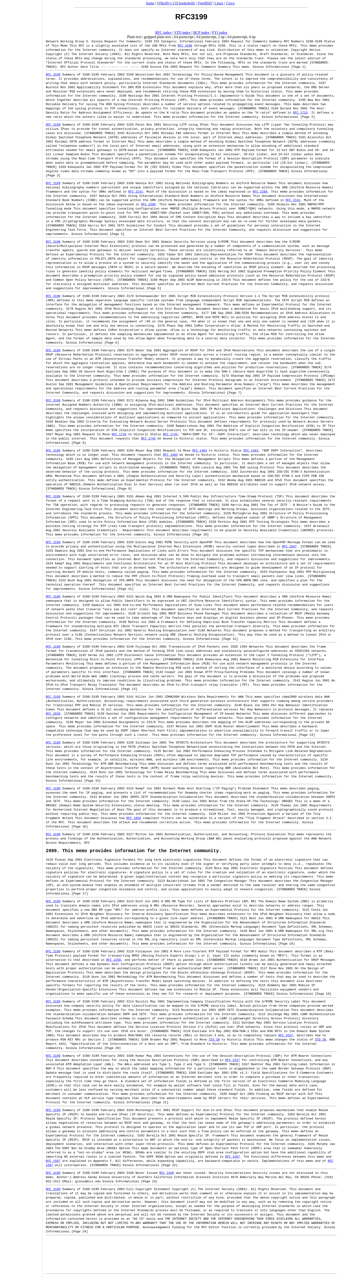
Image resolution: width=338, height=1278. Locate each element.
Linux (219, 3)
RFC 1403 (199, 450)
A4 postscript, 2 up (210, 37)
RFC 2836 (53, 713)
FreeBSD (205, 3)
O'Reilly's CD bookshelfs (176, 3)
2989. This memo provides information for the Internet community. (134, 851)
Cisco (230, 3)
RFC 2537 (285, 1036)
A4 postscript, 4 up (241, 37)
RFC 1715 (300, 112)
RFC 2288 (260, 191)
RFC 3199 (53, 74)
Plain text (134, 37)
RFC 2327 (232, 1061)
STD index (182, 33)
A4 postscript (183, 37)
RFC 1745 (119, 434)
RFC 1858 (133, 818)
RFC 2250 (113, 961)
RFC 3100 (185, 45)
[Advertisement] (21, 637)
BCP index (201, 33)
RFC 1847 (289, 546)
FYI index (219, 33)
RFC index (163, 33)
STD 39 (214, 1040)
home (150, 3)
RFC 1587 (232, 1157)
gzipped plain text (157, 37)
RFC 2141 (135, 191)
